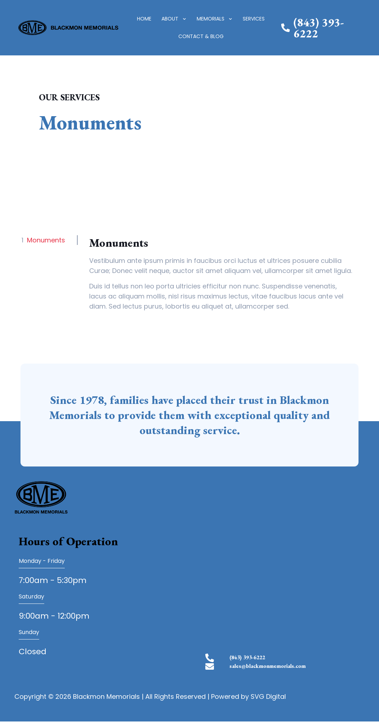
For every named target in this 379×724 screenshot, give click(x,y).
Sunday (29, 632)
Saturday (31, 596)
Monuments (46, 240)
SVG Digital (268, 699)
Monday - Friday (42, 561)
